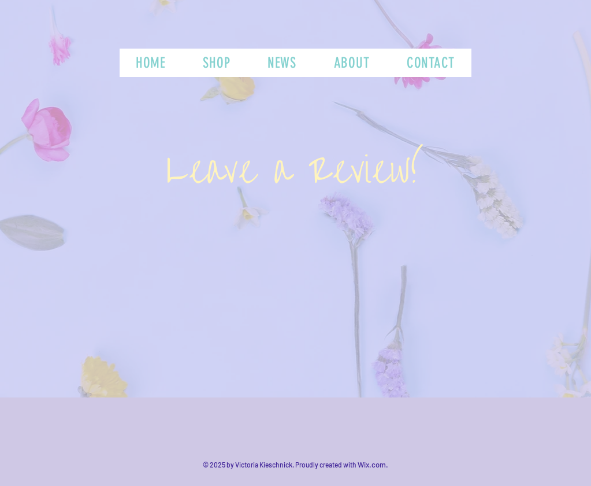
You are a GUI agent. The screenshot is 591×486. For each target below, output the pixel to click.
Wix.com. (373, 464)
